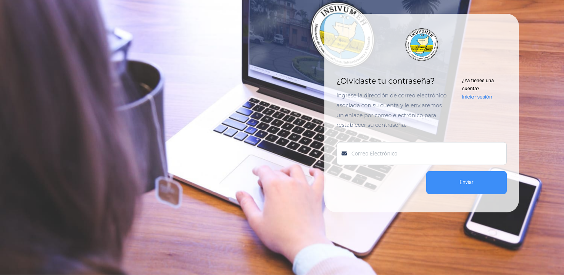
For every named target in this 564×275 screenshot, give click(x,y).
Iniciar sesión (477, 96)
